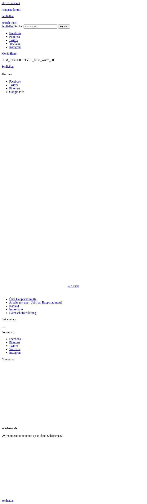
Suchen (64, 26)
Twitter (13, 40)
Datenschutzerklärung (22, 312)
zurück (73, 286)
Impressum (16, 309)
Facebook (15, 33)
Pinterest (14, 36)
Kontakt (14, 306)
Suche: (18, 26)
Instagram (15, 47)
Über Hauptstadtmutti (22, 299)
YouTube (14, 43)
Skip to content (11, 3)
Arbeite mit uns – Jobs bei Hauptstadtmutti (35, 302)
